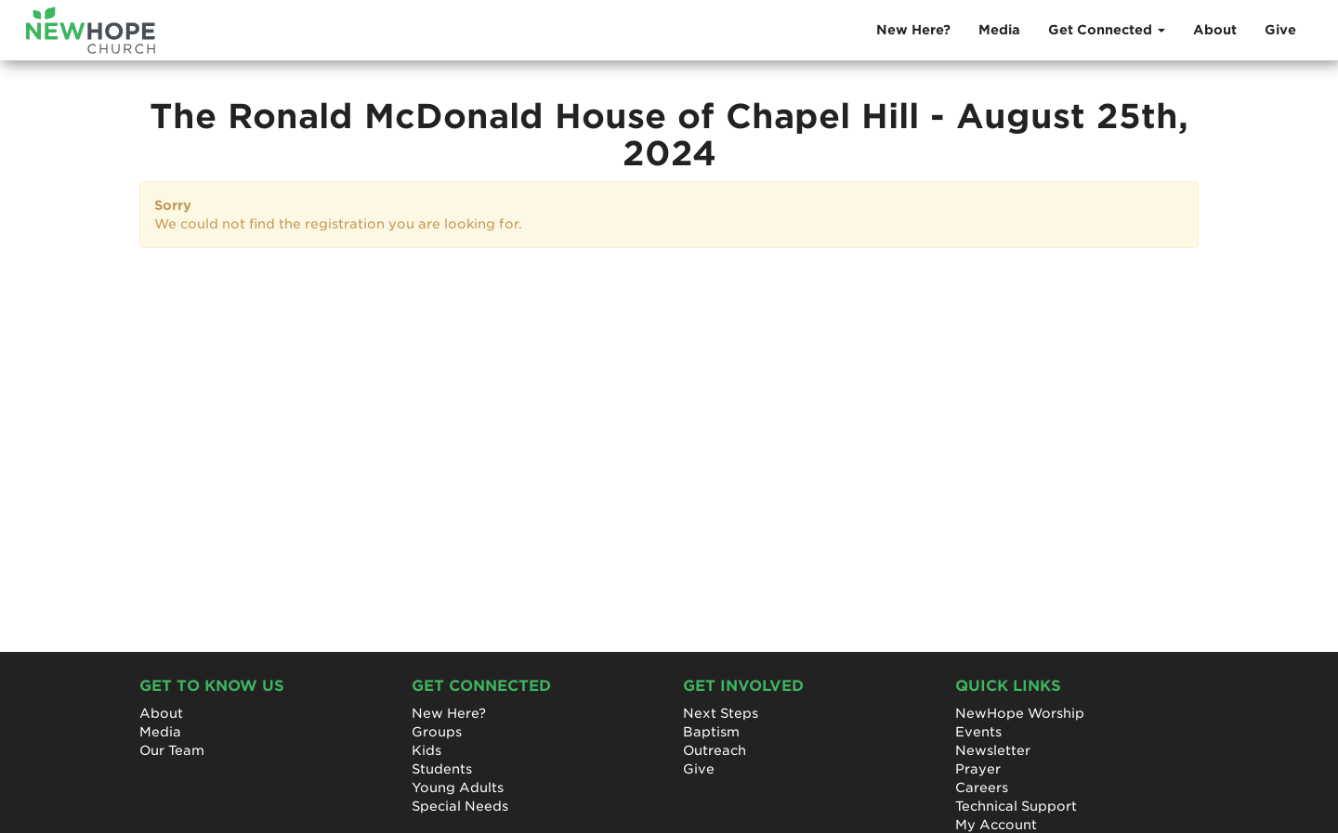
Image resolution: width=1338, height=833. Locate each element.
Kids (426, 750)
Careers (981, 787)
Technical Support (1016, 806)
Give (1280, 29)
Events (978, 731)
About (1215, 29)
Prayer (978, 768)
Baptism (711, 731)
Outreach (714, 750)
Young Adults (458, 787)
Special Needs (460, 806)
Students (442, 768)
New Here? (913, 29)
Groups (437, 731)
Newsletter (992, 750)
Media (999, 29)
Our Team (171, 750)
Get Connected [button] (1106, 29)
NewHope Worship (1019, 713)
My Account (996, 824)
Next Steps (720, 713)
